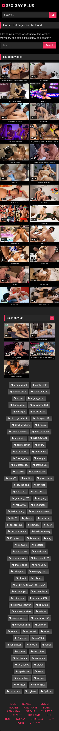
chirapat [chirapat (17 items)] (41, 458)
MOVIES (13, 707)
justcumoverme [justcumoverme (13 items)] (18, 531)
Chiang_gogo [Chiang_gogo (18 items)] (22, 458)
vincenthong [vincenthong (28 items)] (23, 678)
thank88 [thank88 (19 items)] (21, 651)
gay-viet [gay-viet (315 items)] (41, 485)
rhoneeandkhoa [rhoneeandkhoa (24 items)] (23, 611)
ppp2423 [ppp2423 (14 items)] (43, 605)
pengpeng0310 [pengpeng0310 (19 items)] (40, 598)
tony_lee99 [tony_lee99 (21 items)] (23, 664)
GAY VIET (16, 715)
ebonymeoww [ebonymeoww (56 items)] (38, 471)
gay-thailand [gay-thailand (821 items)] (23, 485)
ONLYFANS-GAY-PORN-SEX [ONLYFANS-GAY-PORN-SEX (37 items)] (30, 585)
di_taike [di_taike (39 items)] (20, 471)
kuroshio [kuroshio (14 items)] (34, 538)
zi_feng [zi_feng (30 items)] (32, 691)
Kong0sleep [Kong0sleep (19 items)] (16, 538)
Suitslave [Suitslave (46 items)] (22, 638)
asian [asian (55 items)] (19, 398)
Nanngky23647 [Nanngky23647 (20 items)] (40, 571)
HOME (12, 703)
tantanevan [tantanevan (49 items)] (16, 644)
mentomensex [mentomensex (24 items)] (19, 558)
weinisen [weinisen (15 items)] (21, 684)
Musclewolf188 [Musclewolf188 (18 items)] (41, 558)
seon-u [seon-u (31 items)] (14, 631)
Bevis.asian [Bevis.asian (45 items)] (39, 411)
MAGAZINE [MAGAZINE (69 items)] (21, 551)
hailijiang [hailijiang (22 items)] (41, 498)
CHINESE (46, 711)
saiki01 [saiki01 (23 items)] (42, 611)
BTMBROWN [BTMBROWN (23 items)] (40, 438)
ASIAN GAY (13, 711)
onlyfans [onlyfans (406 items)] (38, 578)
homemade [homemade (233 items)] (39, 505)
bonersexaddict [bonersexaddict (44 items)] (19, 431)
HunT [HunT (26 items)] (14, 518)
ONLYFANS (30, 707)
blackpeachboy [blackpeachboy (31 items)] (22, 425)
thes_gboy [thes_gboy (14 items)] (38, 651)
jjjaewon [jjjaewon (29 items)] (34, 525)
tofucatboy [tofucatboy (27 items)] (40, 658)
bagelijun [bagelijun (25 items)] (20, 411)
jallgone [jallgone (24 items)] (28, 518)
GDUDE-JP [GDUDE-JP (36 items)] (39, 491)
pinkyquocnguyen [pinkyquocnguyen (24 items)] (22, 605)
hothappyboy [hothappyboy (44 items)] (17, 511)
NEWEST (27, 703)
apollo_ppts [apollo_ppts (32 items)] (41, 385)
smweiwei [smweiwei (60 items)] (31, 631)
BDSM (46, 707)
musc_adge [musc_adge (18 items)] (21, 565)
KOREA (20, 719)
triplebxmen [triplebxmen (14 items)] (24, 671)
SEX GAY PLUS (18, 5)
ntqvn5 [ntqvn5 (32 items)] (22, 578)
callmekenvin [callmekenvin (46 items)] (23, 445)
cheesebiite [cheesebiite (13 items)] (21, 451)
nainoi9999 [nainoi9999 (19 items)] (40, 565)
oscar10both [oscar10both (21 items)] (40, 591)
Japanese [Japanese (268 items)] (45, 518)
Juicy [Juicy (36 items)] (49, 525)
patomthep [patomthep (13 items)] (19, 598)
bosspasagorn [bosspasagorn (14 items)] (42, 431)
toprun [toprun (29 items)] (40, 664)
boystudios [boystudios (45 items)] (19, 438)
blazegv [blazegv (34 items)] (42, 425)
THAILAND (34, 715)
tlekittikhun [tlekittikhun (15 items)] (21, 658)
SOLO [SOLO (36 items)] (47, 631)
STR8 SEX (37, 719)
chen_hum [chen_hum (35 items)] (40, 451)
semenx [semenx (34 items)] (42, 624)
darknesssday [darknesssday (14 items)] (21, 465)
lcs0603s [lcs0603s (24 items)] (22, 545)
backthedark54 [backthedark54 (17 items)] (40, 405)
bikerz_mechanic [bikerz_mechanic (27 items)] (19, 418)
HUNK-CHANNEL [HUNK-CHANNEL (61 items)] (41, 511)
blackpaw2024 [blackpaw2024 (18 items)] (43, 418)
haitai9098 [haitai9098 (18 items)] (21, 505)
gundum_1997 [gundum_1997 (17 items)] (22, 498)
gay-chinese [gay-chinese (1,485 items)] (46, 478)
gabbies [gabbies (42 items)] (28, 478)
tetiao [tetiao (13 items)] (48, 644)
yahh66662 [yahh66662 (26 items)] (39, 684)
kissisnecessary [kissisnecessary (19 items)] (42, 531)
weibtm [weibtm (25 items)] (40, 678)
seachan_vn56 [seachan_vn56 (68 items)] (22, 624)
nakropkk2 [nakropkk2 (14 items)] (19, 571)
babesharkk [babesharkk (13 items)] (19, 405)
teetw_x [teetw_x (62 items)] (33, 644)
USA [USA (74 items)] (40, 671)
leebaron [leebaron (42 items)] (39, 545)
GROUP (30, 711)
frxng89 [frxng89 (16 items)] (12, 478)
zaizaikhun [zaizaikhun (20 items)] (15, 691)
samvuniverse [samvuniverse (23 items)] (19, 618)
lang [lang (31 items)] (49, 538)
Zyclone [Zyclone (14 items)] (47, 691)
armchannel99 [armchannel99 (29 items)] (41, 391)
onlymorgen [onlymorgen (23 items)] (20, 591)
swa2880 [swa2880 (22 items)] (39, 638)
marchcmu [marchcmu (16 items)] (40, 551)
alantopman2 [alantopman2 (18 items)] (20, 385)
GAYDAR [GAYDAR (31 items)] (21, 491)
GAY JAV (35, 722)
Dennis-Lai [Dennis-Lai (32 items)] (41, 465)
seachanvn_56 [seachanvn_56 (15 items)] (41, 618)
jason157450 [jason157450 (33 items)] (15, 525)
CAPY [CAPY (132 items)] (41, 445)
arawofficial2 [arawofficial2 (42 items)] (19, 391)
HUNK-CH (44, 703)
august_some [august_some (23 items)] (37, 398)
